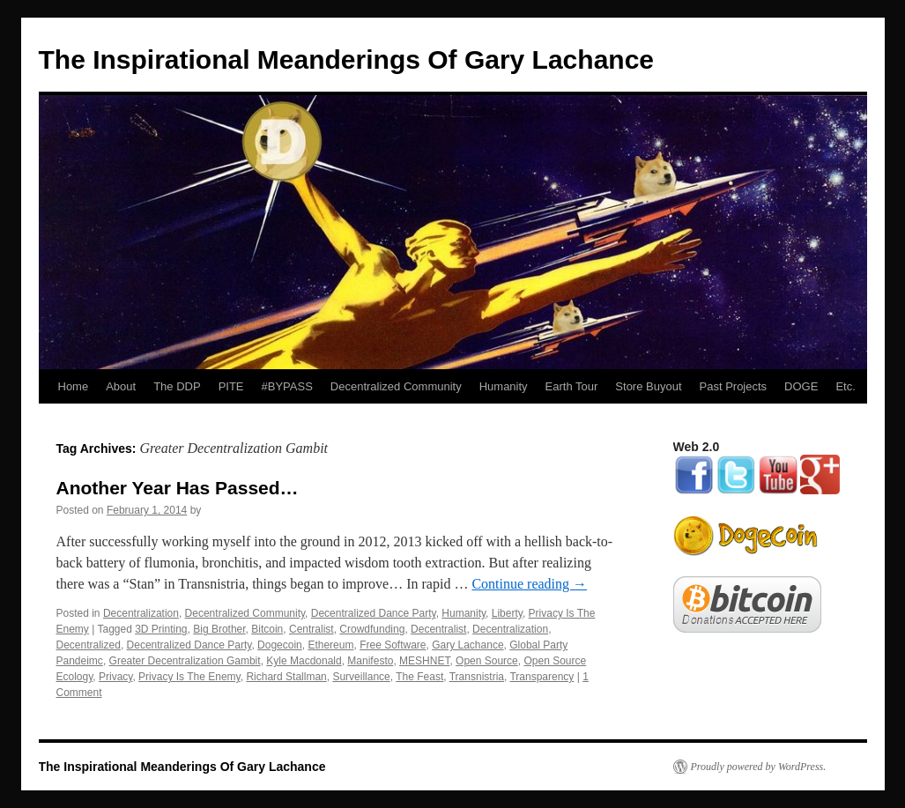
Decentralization (141, 613)
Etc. (845, 386)
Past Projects (734, 386)
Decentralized (88, 645)
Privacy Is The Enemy (189, 677)
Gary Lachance (467, 645)
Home (73, 386)
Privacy (115, 677)
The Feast (419, 677)
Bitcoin (267, 629)
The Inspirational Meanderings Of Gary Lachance (347, 59)
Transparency (541, 677)
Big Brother (219, 629)
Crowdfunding (371, 629)
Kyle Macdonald (303, 661)
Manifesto (370, 661)
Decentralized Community (396, 386)
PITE (231, 386)
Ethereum (330, 645)
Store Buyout (648, 386)
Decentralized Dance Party (373, 613)
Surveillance (360, 677)
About (121, 386)
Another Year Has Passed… (177, 488)
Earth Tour (571, 386)
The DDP (176, 386)
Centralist (311, 629)
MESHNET (424, 661)
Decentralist (438, 629)
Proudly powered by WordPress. (759, 766)
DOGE (801, 386)
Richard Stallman (286, 677)
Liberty (507, 613)
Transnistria (476, 677)
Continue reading (529, 583)
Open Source (487, 661)
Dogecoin (279, 645)
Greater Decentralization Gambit (185, 661)
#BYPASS (287, 386)
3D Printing (161, 629)
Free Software (393, 645)
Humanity (503, 386)
